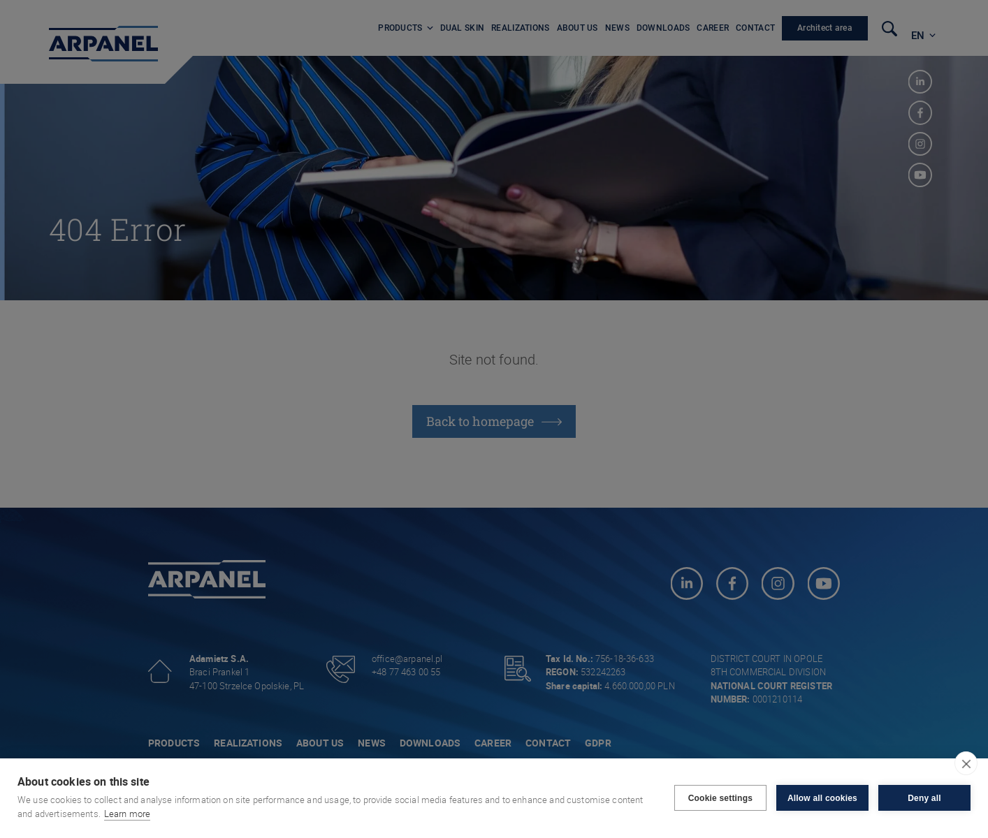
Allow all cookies (822, 798)
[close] (966, 763)
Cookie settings (720, 798)
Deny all (924, 798)
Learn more (127, 813)
